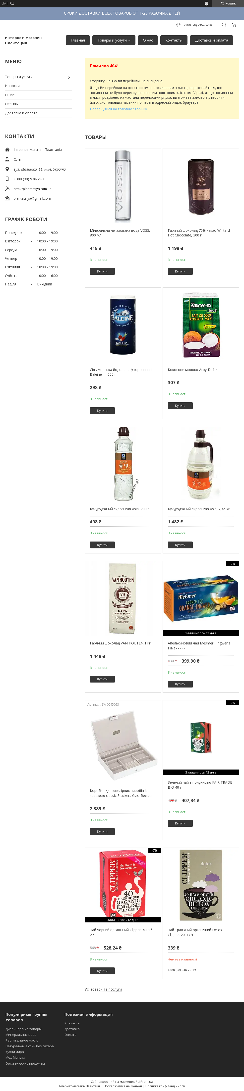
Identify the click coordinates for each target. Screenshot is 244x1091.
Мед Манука (15, 1057)
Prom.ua (146, 1081)
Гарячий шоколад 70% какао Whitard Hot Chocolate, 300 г (199, 233)
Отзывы (11, 103)
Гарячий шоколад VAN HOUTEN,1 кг (120, 643)
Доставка (72, 1029)
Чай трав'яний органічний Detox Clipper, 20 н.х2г (195, 932)
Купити (102, 271)
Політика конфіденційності (165, 1086)
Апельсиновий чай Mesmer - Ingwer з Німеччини (199, 645)
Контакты (174, 40)
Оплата (70, 1034)
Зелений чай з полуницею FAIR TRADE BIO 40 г (200, 785)
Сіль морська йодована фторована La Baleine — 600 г (122, 372)
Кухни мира (14, 1051)
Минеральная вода (20, 1034)
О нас (148, 40)
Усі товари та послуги (103, 989)
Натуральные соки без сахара (29, 1046)
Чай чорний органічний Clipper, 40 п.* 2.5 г (121, 932)
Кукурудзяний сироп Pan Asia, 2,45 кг (199, 508)
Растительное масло (21, 1040)
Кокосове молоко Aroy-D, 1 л (193, 369)
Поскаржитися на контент (123, 1086)
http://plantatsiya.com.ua (33, 188)
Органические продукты (25, 1063)
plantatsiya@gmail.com (32, 198)
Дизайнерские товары (23, 1029)
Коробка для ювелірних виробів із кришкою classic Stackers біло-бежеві (121, 793)
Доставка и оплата (211, 40)
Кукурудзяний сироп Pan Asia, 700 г (119, 508)
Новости (12, 85)
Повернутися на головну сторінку (118, 109)
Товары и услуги (112, 40)
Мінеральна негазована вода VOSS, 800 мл (120, 233)
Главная (78, 40)
